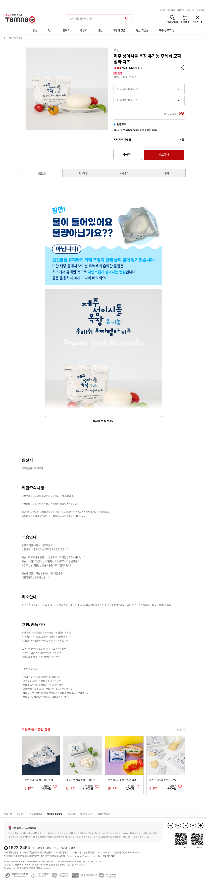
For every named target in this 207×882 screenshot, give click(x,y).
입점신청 (180, 10)
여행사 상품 (119, 30)
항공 (34, 30)
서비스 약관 (70, 865)
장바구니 (127, 154)
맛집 (100, 30)
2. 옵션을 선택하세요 (127, 100)
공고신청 (190, 10)
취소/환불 (83, 173)
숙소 (49, 30)
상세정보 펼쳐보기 (103, 421)
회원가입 (171, 10)
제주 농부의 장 (167, 30)
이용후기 (124, 173)
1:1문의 (165, 173)
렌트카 (66, 30)
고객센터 (200, 10)
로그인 (162, 10)
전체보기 (181, 729)
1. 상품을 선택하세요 (127, 89)
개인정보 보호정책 (55, 865)
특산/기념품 (142, 30)
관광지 (83, 30)
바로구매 (164, 154)
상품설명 (42, 173)
